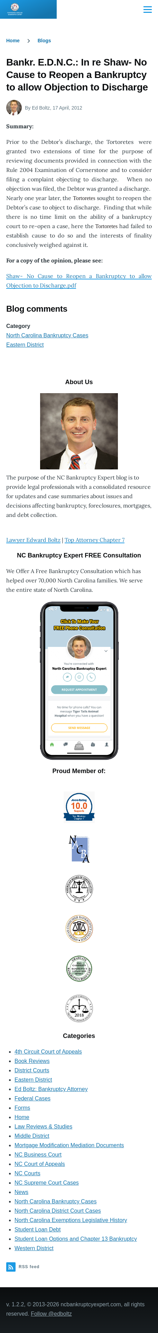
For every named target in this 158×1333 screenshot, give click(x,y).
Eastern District (25, 345)
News (21, 1192)
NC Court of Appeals (40, 1164)
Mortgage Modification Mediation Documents (69, 1145)
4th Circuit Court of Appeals (48, 1052)
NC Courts (27, 1173)
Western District (34, 1248)
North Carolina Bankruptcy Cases (47, 335)
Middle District (32, 1136)
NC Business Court (38, 1155)
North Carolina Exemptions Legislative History (71, 1220)
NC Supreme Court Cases (47, 1183)
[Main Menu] (147, 9)
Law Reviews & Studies (43, 1126)
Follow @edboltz (51, 1314)
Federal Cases (32, 1098)
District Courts (32, 1070)
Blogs (44, 40)
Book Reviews (32, 1061)
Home (13, 40)
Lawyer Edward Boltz (33, 539)
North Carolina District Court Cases (58, 1211)
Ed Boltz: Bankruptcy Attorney (51, 1089)
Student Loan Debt (38, 1229)
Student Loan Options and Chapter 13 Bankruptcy (76, 1239)
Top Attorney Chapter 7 (94, 539)
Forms (22, 1108)
